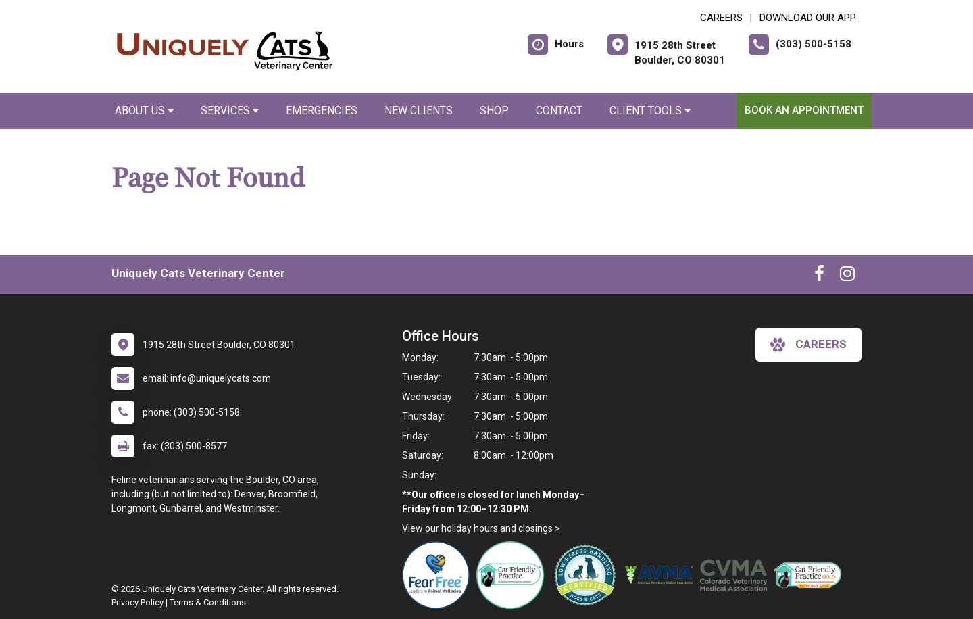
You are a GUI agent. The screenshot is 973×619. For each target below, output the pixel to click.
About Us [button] (144, 110)
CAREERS (721, 17)
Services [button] (230, 110)
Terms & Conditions (208, 602)
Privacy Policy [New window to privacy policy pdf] (137, 602)
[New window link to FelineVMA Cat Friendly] (513, 575)
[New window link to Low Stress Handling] (588, 575)
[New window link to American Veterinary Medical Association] (662, 575)
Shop (494, 110)
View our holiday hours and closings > (481, 528)
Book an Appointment (804, 110)
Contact (559, 110)
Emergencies (321, 110)
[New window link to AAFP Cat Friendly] (811, 575)
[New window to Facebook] (819, 276)
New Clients (418, 110)
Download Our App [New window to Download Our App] (807, 17)
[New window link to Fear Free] (439, 575)
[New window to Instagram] (847, 276)
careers (808, 344)
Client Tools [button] (650, 110)
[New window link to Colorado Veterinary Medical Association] (736, 575)
